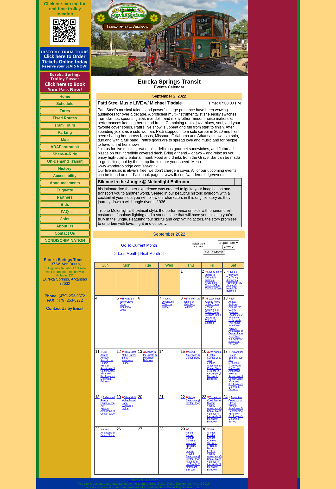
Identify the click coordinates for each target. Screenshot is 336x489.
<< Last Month (125, 253)
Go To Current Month (139, 245)
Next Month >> (152, 253)
